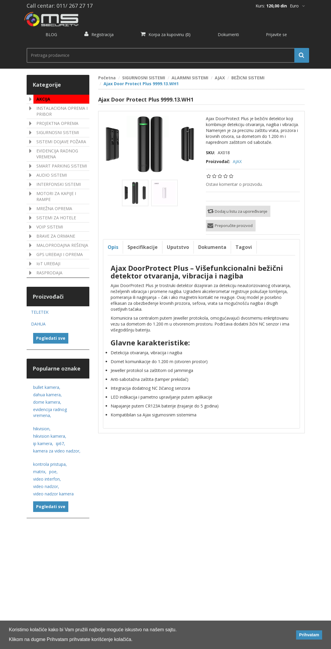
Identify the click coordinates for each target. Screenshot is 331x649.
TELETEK (40, 312)
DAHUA (38, 324)
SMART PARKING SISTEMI (61, 166)
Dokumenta (212, 247)
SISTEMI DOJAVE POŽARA (61, 141)
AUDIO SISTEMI (51, 175)
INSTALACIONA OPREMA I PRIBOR (62, 111)
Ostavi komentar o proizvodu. (234, 184)
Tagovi (243, 247)
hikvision (42, 428)
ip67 (60, 443)
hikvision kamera (49, 436)
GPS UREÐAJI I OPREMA (59, 254)
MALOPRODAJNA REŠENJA (62, 245)
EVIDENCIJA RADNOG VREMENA (57, 154)
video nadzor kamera (53, 494)
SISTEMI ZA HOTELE (56, 217)
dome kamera (47, 402)
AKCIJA (43, 99)
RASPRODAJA (49, 273)
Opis (113, 247)
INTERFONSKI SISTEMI (58, 184)
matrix (39, 471)
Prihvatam (309, 634)
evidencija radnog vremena (50, 412)
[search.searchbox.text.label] (166, 55)
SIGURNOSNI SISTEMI (57, 132)
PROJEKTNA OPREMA (57, 123)
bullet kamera (46, 387)
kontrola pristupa (50, 464)
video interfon (47, 479)
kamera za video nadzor (56, 451)
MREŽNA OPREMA (54, 208)
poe (53, 471)
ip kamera (43, 443)
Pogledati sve (50, 338)
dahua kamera (47, 394)
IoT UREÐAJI (48, 263)
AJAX (237, 161)
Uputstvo (178, 247)
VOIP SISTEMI (49, 227)
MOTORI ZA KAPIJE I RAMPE (56, 196)
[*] (297, 6)
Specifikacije (142, 247)
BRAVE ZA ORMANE (55, 236)
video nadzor (46, 486)
